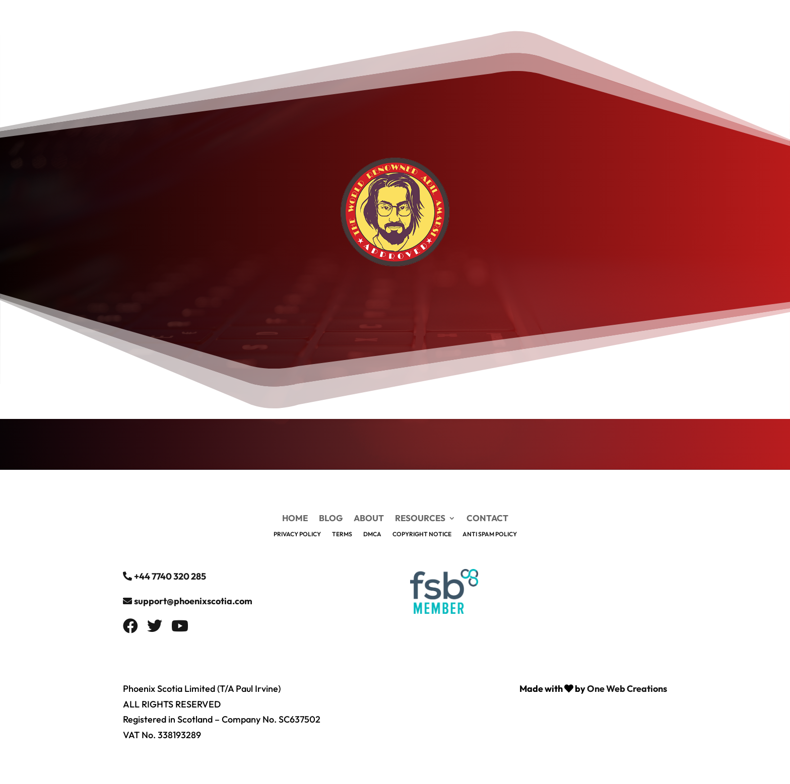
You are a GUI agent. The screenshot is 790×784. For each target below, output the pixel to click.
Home (295, 519)
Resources (420, 519)
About (369, 519)
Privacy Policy (297, 534)
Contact (487, 519)
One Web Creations (627, 688)
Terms (342, 534)
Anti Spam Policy (490, 534)
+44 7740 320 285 (170, 576)
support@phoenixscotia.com (193, 601)
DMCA (372, 534)
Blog (331, 519)
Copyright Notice (421, 534)
